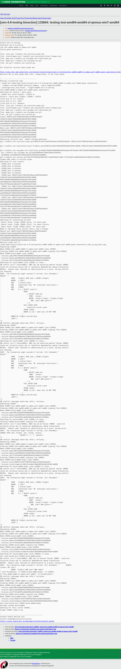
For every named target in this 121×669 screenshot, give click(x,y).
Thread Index (46, 18)
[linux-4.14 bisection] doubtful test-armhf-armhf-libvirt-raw (35, 629)
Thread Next (29, 18)
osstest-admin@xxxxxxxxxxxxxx (35, 31)
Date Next (11, 18)
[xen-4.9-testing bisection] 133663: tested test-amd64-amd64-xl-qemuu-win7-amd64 (44, 627)
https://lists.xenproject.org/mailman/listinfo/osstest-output (27, 621)
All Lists (6, 14)
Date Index (37, 18)
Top (2, 14)
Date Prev (4, 18)
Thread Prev (20, 18)
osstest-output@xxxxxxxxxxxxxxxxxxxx (21, 28)
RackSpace (36, 663)
